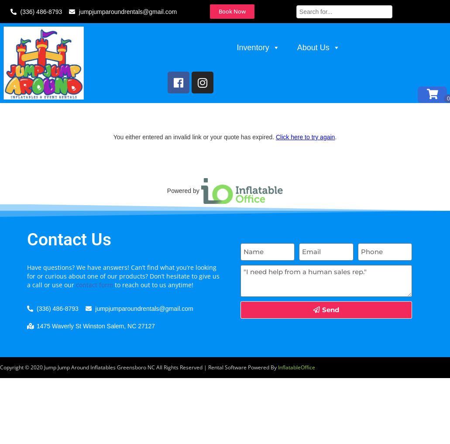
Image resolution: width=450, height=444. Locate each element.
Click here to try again (305, 155)
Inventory (258, 48)
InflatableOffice (296, 386)
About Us (318, 48)
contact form (94, 303)
